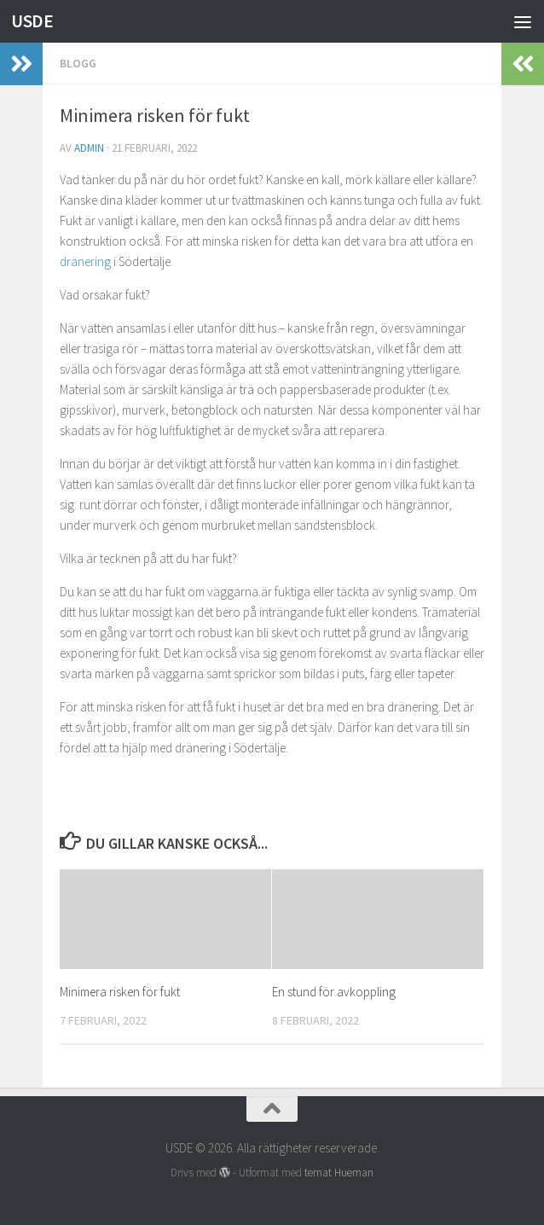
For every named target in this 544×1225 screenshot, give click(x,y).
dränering (85, 261)
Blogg (78, 63)
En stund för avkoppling (334, 992)
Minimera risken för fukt (120, 992)
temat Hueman (338, 1172)
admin (89, 148)
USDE (32, 20)
